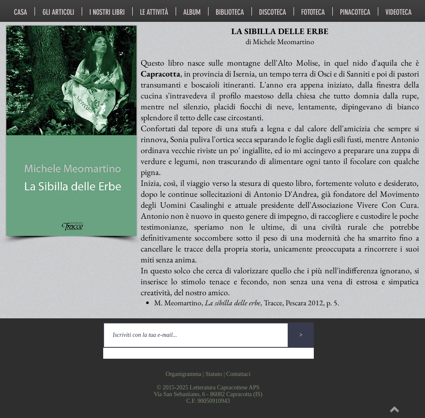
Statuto (214, 374)
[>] (301, 335)
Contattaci (238, 374)
